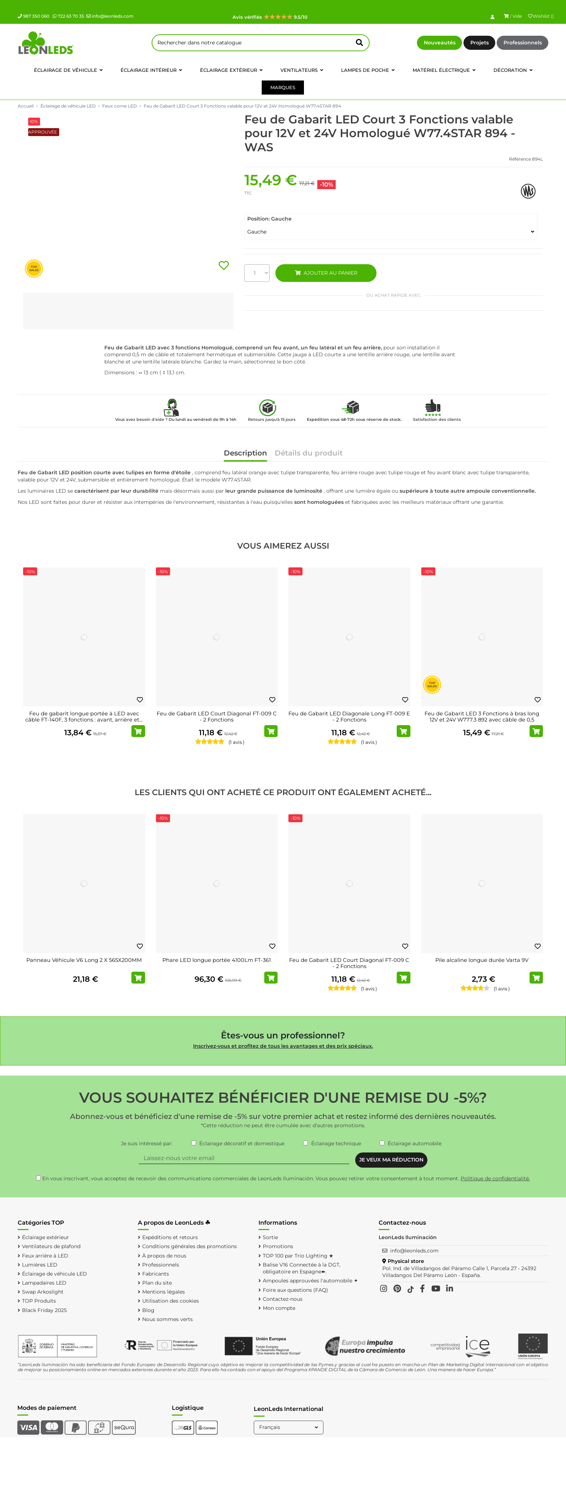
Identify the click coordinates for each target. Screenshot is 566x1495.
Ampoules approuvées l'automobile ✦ (310, 1280)
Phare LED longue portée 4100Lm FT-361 (216, 960)
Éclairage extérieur (45, 1237)
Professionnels (523, 42)
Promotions (278, 1246)
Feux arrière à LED (45, 1255)
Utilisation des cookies (170, 1301)
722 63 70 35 (68, 16)
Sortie (270, 1237)
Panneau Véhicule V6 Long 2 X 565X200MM (84, 960)
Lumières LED (39, 1264)
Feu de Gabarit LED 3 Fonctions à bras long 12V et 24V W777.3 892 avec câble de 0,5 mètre (482, 719)
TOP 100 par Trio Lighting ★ (298, 1255)
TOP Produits (39, 1301)
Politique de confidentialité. (495, 1178)
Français (289, 1427)
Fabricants (155, 1273)
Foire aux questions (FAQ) (295, 1290)
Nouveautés (440, 42)
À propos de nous (164, 1255)
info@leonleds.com (110, 16)
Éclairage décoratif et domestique (241, 1143)
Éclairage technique (336, 1143)
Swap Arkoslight (43, 1292)
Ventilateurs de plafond (51, 1246)
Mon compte (279, 1308)
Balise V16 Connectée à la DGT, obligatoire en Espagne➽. (301, 1268)
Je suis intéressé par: (147, 1143)
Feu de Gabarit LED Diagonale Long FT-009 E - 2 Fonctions (349, 716)
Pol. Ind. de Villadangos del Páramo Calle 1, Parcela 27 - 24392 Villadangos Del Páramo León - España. (459, 1272)
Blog (148, 1310)
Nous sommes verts (167, 1319)
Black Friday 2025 (44, 1310)
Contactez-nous (282, 1299)
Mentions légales (163, 1292)
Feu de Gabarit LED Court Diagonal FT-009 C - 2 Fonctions (217, 716)
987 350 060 (33, 16)
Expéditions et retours (170, 1237)
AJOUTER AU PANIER (326, 273)
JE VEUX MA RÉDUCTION (391, 1159)
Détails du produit (309, 453)
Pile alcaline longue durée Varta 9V (481, 960)
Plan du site (157, 1283)
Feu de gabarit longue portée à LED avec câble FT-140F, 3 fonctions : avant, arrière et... (84, 716)
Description (245, 453)
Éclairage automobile (414, 1143)
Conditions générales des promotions (189, 1246)
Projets (479, 42)
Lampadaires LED (44, 1283)
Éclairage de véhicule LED (54, 1273)
